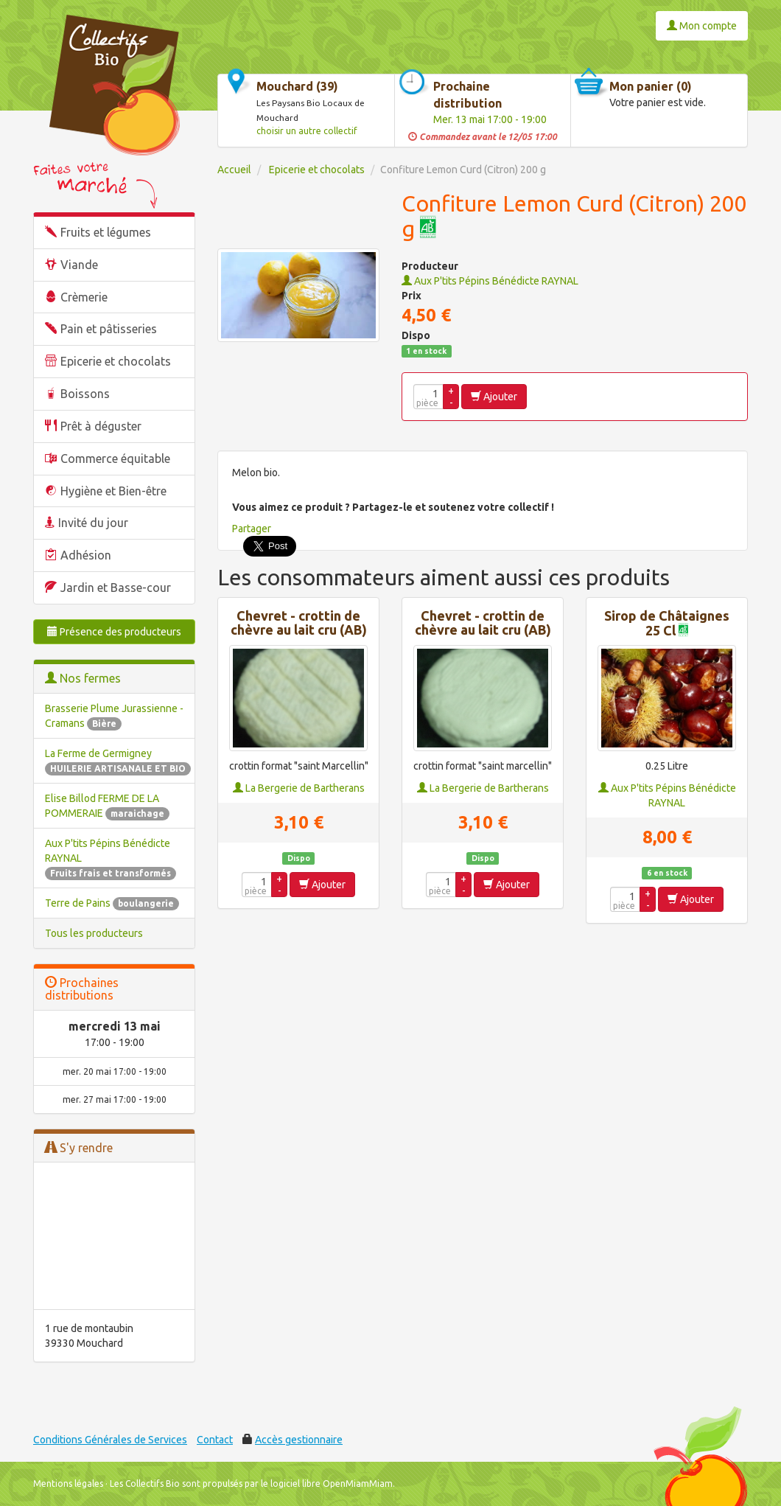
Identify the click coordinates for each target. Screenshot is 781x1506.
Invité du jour (93, 522)
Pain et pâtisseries (108, 328)
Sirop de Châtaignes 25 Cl (666, 623)
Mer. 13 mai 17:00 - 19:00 (490, 119)
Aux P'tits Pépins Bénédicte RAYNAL (490, 281)
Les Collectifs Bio (145, 1483)
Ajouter (494, 396)
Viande (79, 264)
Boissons (85, 393)
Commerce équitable (115, 458)
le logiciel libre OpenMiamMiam (327, 1483)
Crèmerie (84, 297)
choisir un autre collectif (306, 131)
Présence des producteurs (114, 632)
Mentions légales (68, 1483)
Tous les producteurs (94, 933)
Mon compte (702, 26)
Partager (251, 528)
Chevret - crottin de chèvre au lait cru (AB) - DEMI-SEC (299, 630)
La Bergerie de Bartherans (299, 788)
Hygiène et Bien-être (113, 491)
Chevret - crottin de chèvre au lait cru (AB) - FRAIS (483, 630)
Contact (215, 1440)
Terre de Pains (112, 903)
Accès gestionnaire (299, 1440)
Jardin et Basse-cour (115, 587)
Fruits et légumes (105, 232)
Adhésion (85, 555)
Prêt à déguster (100, 426)
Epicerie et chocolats (115, 361)
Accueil (234, 169)
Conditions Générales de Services (110, 1440)
